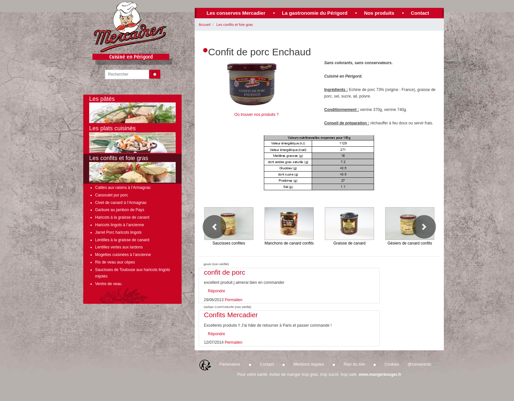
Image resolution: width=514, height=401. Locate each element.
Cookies (392, 364)
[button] (214, 227)
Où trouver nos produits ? (256, 114)
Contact (420, 13)
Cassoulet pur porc (111, 195)
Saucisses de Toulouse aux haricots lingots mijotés (132, 273)
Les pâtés (132, 109)
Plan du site (354, 364)
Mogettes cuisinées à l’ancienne (123, 254)
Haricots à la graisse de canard (122, 217)
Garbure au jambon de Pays (119, 210)
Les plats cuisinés (132, 139)
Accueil (204, 25)
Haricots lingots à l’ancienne (119, 225)
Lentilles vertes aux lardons (119, 247)
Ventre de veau (108, 284)
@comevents (419, 364)
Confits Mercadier (231, 315)
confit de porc (224, 272)
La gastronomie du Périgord (314, 13)
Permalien (233, 300)
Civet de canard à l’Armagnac (121, 202)
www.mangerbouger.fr (380, 374)
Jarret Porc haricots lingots (118, 232)
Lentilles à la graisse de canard (122, 240)
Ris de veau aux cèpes (115, 262)
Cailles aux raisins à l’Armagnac (123, 187)
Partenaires (229, 364)
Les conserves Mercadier (236, 13)
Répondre (216, 291)
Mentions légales (308, 364)
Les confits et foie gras (234, 25)
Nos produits (379, 13)
